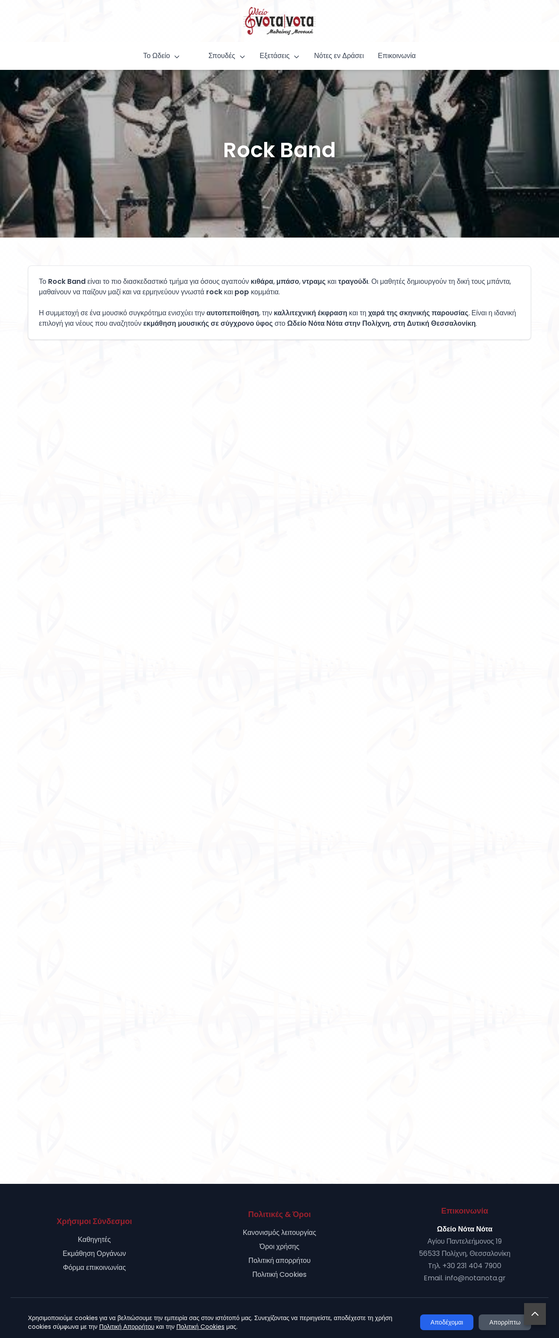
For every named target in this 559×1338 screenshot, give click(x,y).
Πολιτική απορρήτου (279, 1260)
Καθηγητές (94, 1240)
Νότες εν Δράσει (339, 56)
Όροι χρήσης (280, 1246)
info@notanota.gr (475, 1278)
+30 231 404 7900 (471, 1266)
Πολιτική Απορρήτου (126, 1326)
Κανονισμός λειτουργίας (279, 1233)
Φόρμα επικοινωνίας (94, 1267)
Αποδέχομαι (447, 1322)
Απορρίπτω (505, 1322)
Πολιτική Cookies (279, 1274)
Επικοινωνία (397, 56)
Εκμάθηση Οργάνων (94, 1253)
